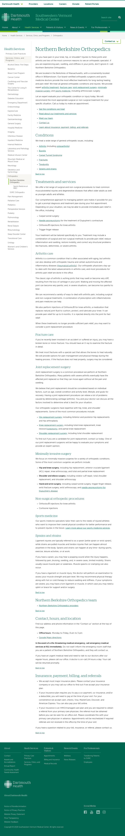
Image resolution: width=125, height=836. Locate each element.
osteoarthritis (63, 146)
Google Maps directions (50, 638)
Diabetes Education (16, 99)
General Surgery (14, 124)
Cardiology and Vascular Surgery (18, 83)
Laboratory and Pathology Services (18, 150)
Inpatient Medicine (15, 140)
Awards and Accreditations (9, 761)
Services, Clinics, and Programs (38, 36)
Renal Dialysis (13, 226)
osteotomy (52, 429)
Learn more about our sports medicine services (87, 528)
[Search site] (109, 18)
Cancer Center (14, 77)
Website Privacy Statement (14, 814)
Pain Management (15, 197)
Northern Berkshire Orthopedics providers (58, 606)
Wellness (67, 756)
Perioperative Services (16, 209)
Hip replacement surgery (50, 417)
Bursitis (42, 151)
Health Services (32, 28)
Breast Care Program (16, 73)
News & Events (77, 28)
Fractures (43, 160)
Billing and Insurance (52, 760)
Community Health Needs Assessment (11, 771)
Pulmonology (13, 217)
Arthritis (42, 146)
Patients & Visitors (54, 28)
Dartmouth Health (10, 4)
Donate (75, 4)
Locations (48, 4)
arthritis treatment (50, 88)
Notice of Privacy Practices (14, 810)
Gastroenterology (15, 119)
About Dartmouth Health (15, 795)
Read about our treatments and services (58, 114)
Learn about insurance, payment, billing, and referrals (63, 127)
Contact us (44, 123)
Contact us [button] (110, 41)
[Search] (119, 18)
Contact (7, 756)
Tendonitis (44, 165)
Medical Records (50, 764)
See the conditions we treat (52, 109)
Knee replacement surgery (51, 425)
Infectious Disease (15, 136)
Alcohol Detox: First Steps (18, 65)
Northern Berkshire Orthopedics (17, 181)
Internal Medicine (15, 145)
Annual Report (9, 766)
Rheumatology (14, 230)
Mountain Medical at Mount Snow (16, 160)
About (15, 28)
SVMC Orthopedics (17, 192)
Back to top (40, 174)
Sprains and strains (48, 169)
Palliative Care (13, 201)
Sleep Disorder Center (17, 234)
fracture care (66, 88)
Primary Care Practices (16, 54)
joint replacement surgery (85, 88)
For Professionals (99, 28)
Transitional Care (15, 238)
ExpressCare (13, 111)
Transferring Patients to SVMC (91, 757)
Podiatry (11, 213)
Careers (62, 4)
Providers (33, 4)
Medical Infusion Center (17, 155)
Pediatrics (12, 205)
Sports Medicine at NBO (20, 187)
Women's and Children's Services (18, 248)
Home (5, 28)
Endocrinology (14, 107)
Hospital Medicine (15, 128)
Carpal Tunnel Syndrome (50, 155)
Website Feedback (11, 822)
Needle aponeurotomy (49, 221)
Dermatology (13, 94)
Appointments (49, 756)
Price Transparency (11, 818)
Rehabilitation (13, 222)
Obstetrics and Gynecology (14, 171)
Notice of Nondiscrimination (15, 806)
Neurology (12, 166)
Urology (11, 243)
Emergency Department (17, 103)
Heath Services (31, 748)
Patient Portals (92, 4)
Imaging (11, 132)
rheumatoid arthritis (67, 266)
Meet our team (46, 118)
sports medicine (62, 91)
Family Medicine (14, 115)
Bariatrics (11, 69)
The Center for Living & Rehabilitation (17, 89)
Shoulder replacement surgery (53, 433)
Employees (88, 762)
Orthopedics (58, 36)
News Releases (69, 760)
